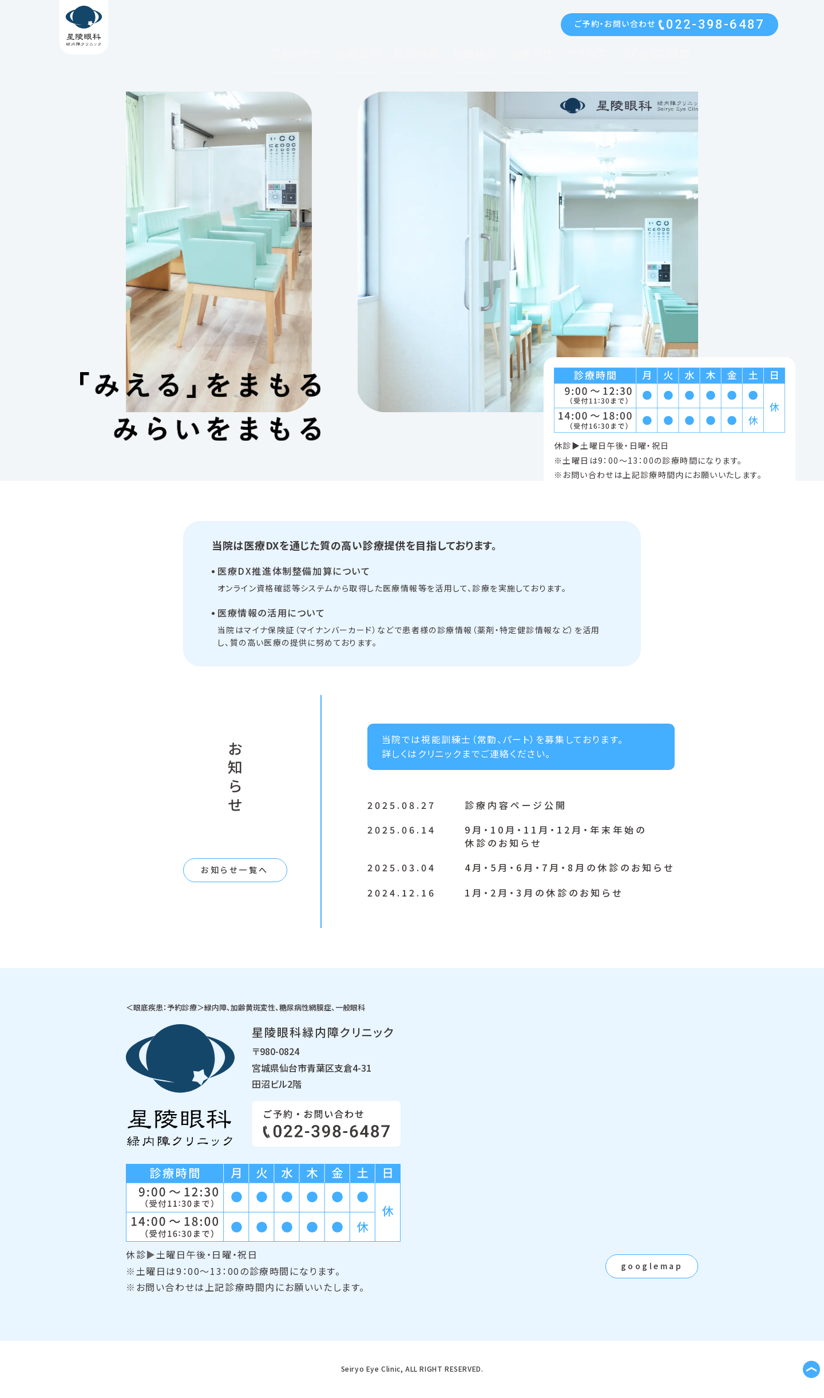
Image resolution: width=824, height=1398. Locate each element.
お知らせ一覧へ (235, 869)
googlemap (652, 1265)
